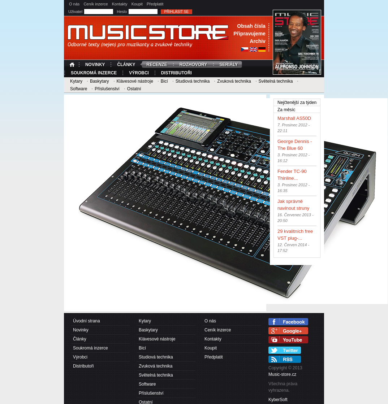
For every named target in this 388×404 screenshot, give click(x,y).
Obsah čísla (251, 26)
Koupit (137, 4)
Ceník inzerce (95, 4)
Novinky (95, 64)
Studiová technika (193, 81)
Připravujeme (249, 33)
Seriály (229, 64)
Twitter (284, 350)
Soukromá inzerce (94, 72)
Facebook (288, 321)
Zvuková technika (234, 81)
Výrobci (139, 72)
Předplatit (155, 4)
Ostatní (134, 88)
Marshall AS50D (294, 118)
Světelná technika (276, 81)
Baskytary (99, 81)
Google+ (288, 330)
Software (78, 88)
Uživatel (75, 11)
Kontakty (120, 4)
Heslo (122, 11)
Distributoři (176, 72)
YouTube (288, 339)
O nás (74, 4)
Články (126, 64)
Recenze (156, 64)
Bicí (164, 81)
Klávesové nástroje (134, 81)
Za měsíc (286, 109)
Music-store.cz (282, 374)
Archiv (258, 41)
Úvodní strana (72, 64)
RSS (284, 359)
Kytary (76, 81)
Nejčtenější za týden (298, 102)
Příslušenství (107, 88)
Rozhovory (193, 64)
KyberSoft (278, 399)
